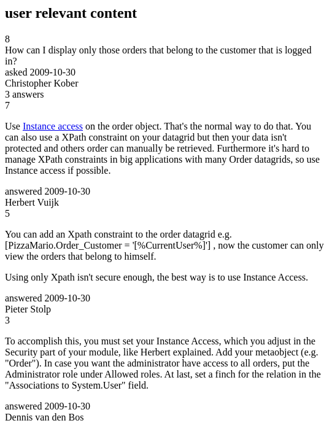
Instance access (53, 126)
